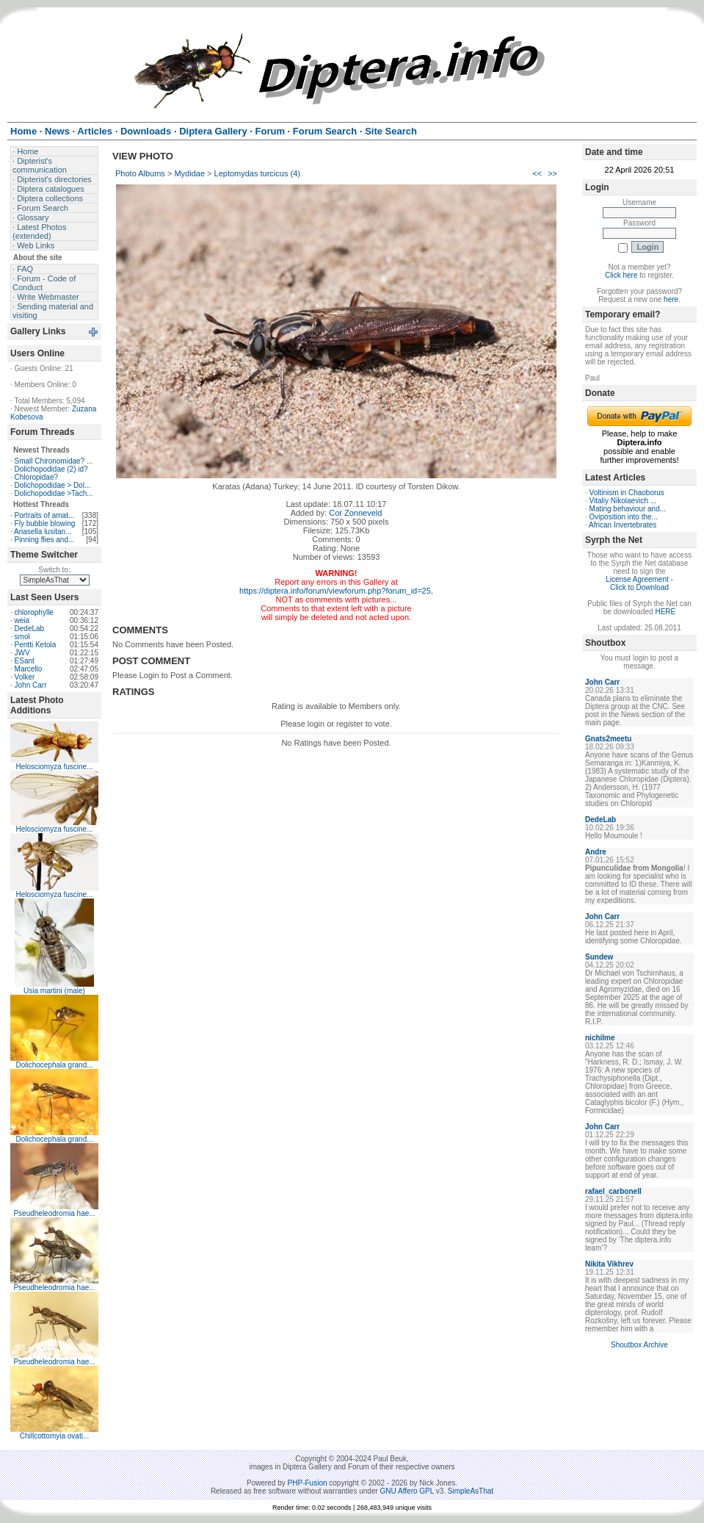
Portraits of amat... (45, 515)
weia (22, 620)
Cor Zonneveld (355, 512)
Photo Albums (140, 173)
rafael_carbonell (613, 1191)
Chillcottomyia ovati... (54, 1436)
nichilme (600, 1038)
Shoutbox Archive (639, 1345)
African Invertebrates (622, 525)
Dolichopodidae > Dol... (53, 485)
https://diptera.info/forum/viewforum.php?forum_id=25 (335, 590)
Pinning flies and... (45, 540)
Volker (25, 677)
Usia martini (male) (54, 991)
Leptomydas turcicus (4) (257, 173)
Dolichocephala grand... (53, 1065)
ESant (25, 661)
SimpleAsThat (470, 1491)
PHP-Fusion (307, 1483)
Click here (621, 275)
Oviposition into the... (623, 517)
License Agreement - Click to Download (639, 583)
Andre (595, 852)
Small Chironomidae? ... (54, 461)
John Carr (31, 685)
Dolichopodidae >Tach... (54, 493)
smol (22, 637)
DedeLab (30, 628)
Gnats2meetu (608, 739)
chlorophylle (34, 612)
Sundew (599, 957)
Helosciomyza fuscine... (53, 767)
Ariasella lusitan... (42, 532)
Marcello (29, 669)
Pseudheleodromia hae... (54, 1213)
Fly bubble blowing (45, 523)
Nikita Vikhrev (609, 1264)
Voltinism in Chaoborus (626, 493)
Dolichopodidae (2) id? (51, 469)
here (671, 299)
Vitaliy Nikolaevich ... (623, 501)
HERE (665, 612)
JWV (22, 653)
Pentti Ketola (36, 645)
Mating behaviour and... (628, 509)
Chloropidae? (37, 477)
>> (552, 173)
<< (537, 173)
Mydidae (189, 173)
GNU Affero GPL (407, 1491)
